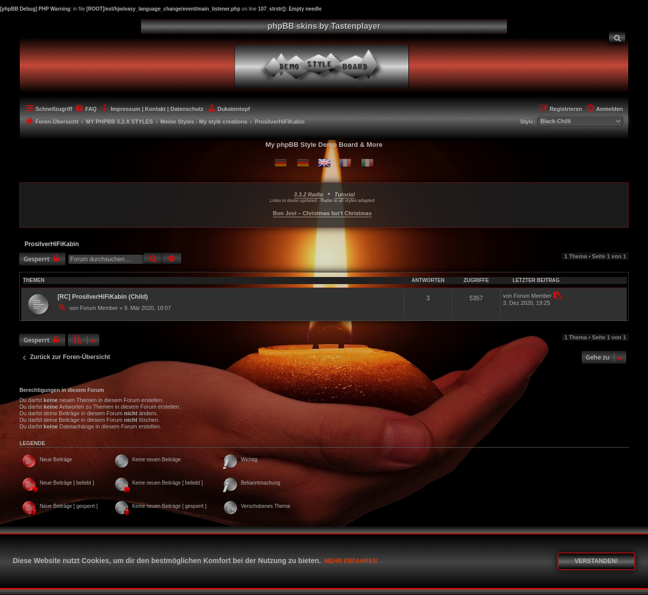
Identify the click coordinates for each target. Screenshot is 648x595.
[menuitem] (617, 37)
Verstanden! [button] (596, 561)
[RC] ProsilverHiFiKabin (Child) (102, 296)
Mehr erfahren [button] (350, 561)
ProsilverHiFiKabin (51, 244)
